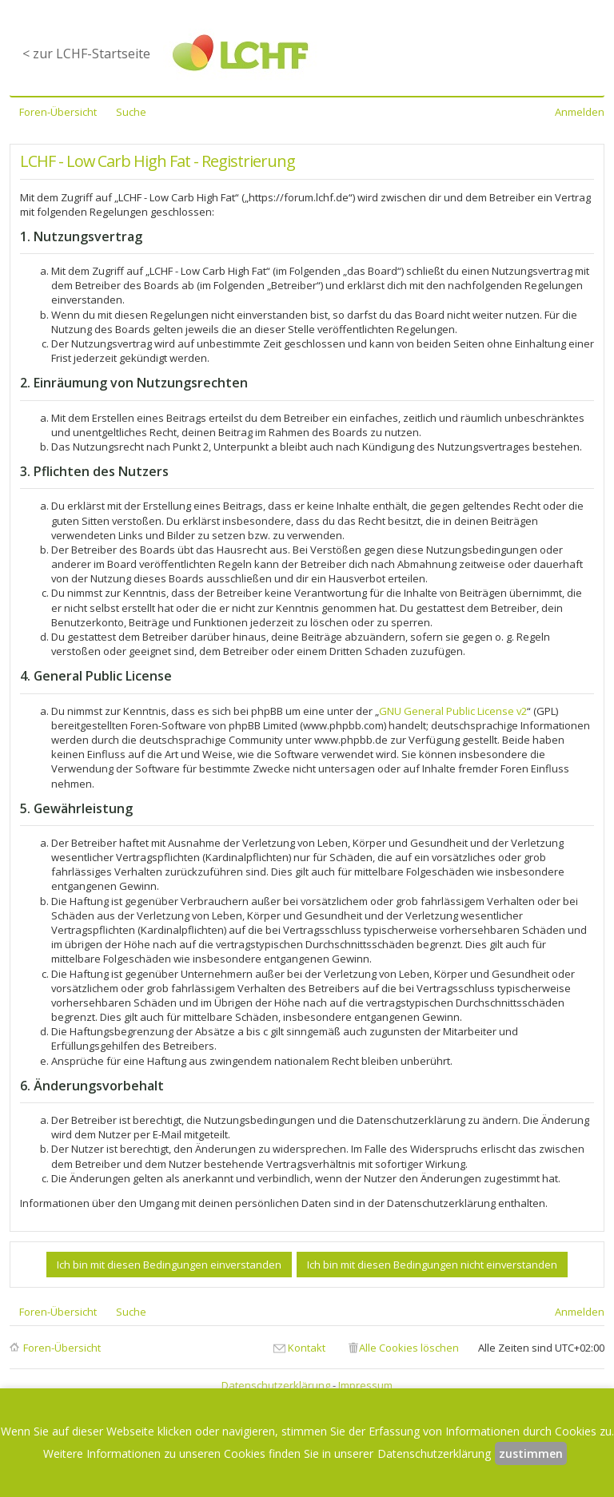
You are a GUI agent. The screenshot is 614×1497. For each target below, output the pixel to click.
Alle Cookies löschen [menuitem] (409, 1347)
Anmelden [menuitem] (579, 112)
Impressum (365, 1385)
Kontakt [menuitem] (306, 1347)
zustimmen (531, 1453)
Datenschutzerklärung (275, 1385)
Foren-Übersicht (62, 1347)
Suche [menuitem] (131, 112)
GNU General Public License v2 (453, 711)
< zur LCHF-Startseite (86, 53)
